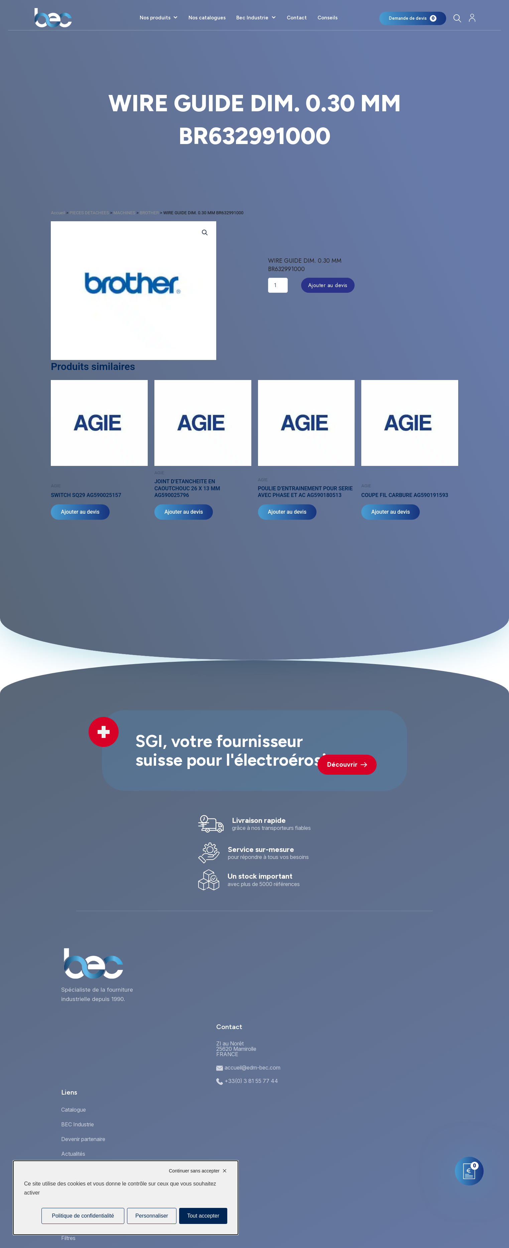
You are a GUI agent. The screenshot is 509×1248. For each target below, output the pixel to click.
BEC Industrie (77, 1124)
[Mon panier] (412, 18)
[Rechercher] (457, 18)
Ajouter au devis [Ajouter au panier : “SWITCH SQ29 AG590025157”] (80, 512)
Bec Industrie (252, 18)
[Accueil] (53, 17)
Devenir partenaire (83, 1139)
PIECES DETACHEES (89, 212)
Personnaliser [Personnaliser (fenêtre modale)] (151, 1216)
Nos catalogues (207, 18)
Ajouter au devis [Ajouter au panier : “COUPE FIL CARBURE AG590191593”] (390, 512)
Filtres (68, 1238)
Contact (297, 18)
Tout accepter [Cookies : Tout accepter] (203, 1216)
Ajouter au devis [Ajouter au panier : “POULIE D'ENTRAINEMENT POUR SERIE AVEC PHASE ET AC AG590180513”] (287, 512)
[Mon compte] (472, 18)
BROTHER (149, 212)
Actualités (73, 1153)
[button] (205, 233)
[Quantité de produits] (277, 285)
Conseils (327, 18)
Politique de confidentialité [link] (83, 1216)
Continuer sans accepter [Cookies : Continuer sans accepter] (194, 1170)
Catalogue (73, 1109)
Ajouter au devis (328, 285)
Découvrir (347, 764)
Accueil (58, 212)
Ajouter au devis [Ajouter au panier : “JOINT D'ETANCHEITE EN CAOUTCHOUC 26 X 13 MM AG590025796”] (183, 512)
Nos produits (155, 18)
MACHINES (124, 212)
